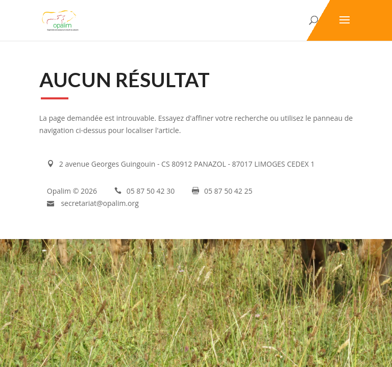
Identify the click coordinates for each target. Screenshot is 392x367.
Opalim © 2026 (72, 191)
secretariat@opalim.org (99, 203)
